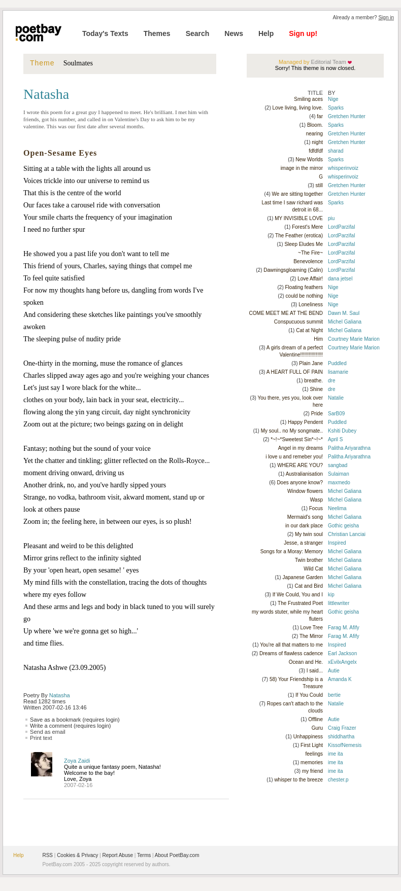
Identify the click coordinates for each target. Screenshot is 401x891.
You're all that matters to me (291, 645)
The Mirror (311, 636)
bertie (334, 695)
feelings (314, 754)
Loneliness (310, 304)
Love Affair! (310, 278)
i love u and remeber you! (294, 456)
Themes (157, 33)
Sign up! (303, 33)
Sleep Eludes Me (303, 244)
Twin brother (309, 560)
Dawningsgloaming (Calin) (293, 270)
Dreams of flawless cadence (291, 653)
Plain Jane (311, 363)
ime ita (335, 754)
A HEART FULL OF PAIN (294, 372)
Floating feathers (304, 287)
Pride (317, 413)
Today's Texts (105, 33)
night (317, 142)
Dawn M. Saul (343, 313)
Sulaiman (338, 474)
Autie (334, 670)
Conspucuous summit (298, 322)
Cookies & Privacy (77, 855)
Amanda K (340, 679)
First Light (311, 745)
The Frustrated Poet (300, 603)
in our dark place (304, 525)
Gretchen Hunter (346, 116)
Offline (315, 719)
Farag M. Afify (343, 627)
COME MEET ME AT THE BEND (286, 313)
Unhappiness (308, 736)
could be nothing (304, 296)
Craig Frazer (342, 728)
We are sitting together (297, 194)
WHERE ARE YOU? (300, 465)
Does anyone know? (300, 482)
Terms (144, 855)
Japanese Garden (302, 577)
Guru (317, 728)
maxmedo (339, 482)
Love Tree (311, 627)
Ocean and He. (306, 662)
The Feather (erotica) (299, 235)
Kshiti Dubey (342, 431)
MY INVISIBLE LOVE (299, 218)
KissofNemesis (344, 745)
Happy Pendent (305, 422)
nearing (314, 133)
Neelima (337, 508)
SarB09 (336, 413)
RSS (47, 855)
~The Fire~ (310, 253)
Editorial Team (327, 62)
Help (266, 33)
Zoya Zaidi (77, 761)
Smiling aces (308, 99)
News (233, 33)
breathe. (313, 380)
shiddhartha (341, 736)
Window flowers (305, 491)
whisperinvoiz (343, 168)
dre (331, 380)
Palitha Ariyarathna (349, 448)
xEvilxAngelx (342, 662)
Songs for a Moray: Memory (291, 551)
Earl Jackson (342, 653)
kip (331, 594)
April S (335, 439)
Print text (41, 738)
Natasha (59, 695)
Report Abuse (117, 855)
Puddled (337, 363)
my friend (312, 771)
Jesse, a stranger (303, 543)
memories (311, 762)
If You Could (309, 695)
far (320, 116)
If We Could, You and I (298, 594)
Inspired (337, 543)
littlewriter (338, 603)
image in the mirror (302, 168)
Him (318, 339)
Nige (333, 99)
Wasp (316, 500)
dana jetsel (340, 278)
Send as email (47, 732)
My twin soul (309, 534)
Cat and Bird (308, 586)
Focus (316, 508)
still (319, 185)
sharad (336, 151)
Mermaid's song (305, 517)
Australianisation (304, 474)
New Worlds (309, 159)
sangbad (337, 465)
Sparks (336, 108)
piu (331, 218)
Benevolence (308, 261)
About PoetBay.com (177, 855)
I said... (315, 670)
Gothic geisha (343, 525)
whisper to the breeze (298, 779)
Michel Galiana (344, 322)
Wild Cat (313, 569)
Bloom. (315, 125)
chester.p (338, 779)
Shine (316, 389)
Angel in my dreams (300, 448)
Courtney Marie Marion (354, 339)
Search (198, 33)
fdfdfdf (316, 151)
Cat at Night (309, 330)
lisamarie (338, 372)
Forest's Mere (307, 227)
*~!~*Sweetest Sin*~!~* (297, 439)
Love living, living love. (298, 108)
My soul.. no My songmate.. (292, 431)
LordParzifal (341, 227)
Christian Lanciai (346, 534)
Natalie (336, 398)
